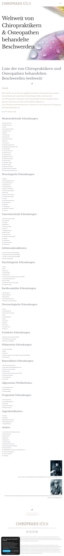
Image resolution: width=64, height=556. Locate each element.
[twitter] (30, 532)
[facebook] (27, 532)
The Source (48, 528)
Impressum (54, 528)
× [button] (18, 538)
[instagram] (33, 532)
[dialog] (10, 546)
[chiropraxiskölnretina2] (16, 2)
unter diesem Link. (10, 112)
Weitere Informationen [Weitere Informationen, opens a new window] (14, 548)
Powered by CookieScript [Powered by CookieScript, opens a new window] (10, 553)
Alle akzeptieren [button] (6, 550)
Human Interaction (27, 528)
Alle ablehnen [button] (15, 550)
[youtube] (36, 532)
